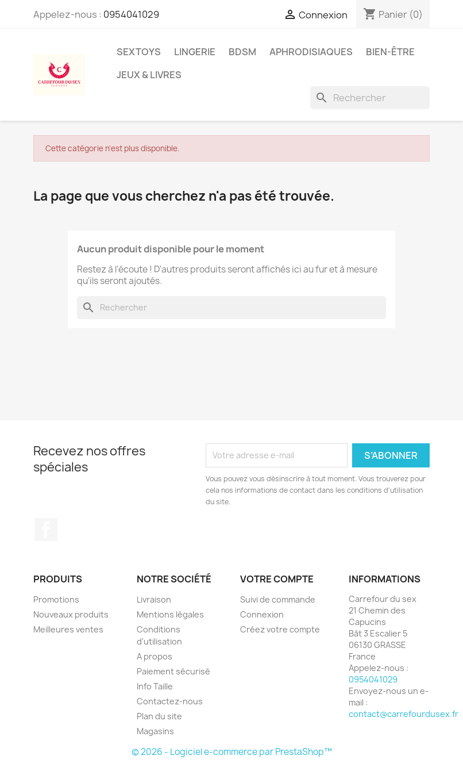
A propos (154, 656)
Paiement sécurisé (173, 671)
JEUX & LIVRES (149, 74)
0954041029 (131, 14)
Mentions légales (170, 614)
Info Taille (155, 686)
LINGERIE (194, 51)
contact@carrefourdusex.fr (403, 713)
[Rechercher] (370, 97)
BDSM (242, 51)
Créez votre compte (280, 629)
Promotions (56, 599)
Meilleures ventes (68, 629)
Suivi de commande (277, 599)
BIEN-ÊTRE (390, 51)
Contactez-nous (170, 701)
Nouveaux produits (71, 614)
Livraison (154, 599)
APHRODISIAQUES (311, 51)
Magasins (155, 731)
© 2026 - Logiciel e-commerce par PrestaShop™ (232, 752)
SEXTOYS (139, 51)
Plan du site (159, 716)
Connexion (262, 614)
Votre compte (277, 579)
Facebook (45, 529)
